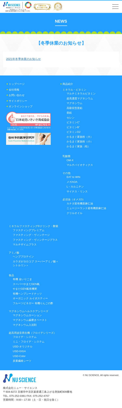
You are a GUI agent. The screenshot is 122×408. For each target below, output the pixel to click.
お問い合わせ (17, 95)
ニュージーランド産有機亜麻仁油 (86, 208)
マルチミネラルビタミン (81, 93)
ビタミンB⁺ (73, 127)
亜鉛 (69, 112)
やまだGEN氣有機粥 (25, 288)
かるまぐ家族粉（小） (80, 141)
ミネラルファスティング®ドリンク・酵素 (33, 226)
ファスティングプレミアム (28, 230)
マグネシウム (74, 103)
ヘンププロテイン (23, 256)
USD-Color (19, 356)
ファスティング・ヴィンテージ (31, 234)
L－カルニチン (75, 186)
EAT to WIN (73, 176)
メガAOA (72, 181)
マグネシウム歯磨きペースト (30, 320)
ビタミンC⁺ (73, 122)
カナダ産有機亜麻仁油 (80, 203)
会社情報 (14, 89)
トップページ (17, 83)
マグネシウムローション (27, 315)
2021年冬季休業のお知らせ (23, 59)
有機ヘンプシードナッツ (27, 293)
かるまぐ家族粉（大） (80, 136)
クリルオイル (74, 213)
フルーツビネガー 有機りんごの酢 (33, 303)
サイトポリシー (18, 100)
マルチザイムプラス (25, 244)
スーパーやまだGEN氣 (26, 284)
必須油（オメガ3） (74, 199)
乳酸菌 (66, 156)
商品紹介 (68, 83)
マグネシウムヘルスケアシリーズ (28, 311)
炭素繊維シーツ (22, 360)
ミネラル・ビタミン (74, 89)
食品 (11, 275)
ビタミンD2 (74, 131)
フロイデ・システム (25, 336)
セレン (70, 117)
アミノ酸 (14, 252)
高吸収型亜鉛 (74, 108)
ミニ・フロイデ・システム (28, 341)
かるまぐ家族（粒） (78, 146)
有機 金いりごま (22, 279)
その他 (66, 173)
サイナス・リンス (77, 191)
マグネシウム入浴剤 (25, 324)
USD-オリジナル (22, 346)
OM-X (70, 160)
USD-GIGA (19, 351)
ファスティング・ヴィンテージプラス (35, 239)
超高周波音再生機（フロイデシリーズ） (32, 332)
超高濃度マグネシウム (80, 98)
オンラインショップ (20, 106)
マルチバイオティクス (80, 164)
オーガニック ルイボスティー (30, 298)
